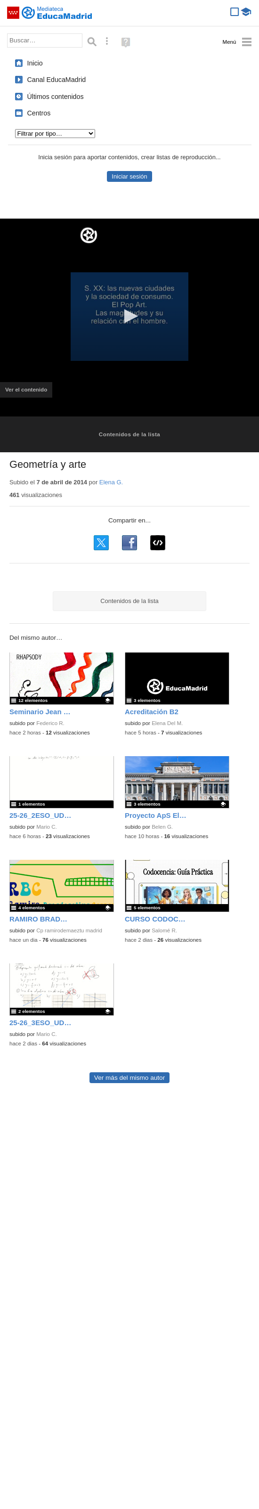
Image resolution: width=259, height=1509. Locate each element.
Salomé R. (164, 930)
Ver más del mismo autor (129, 1077)
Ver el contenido (28, 392)
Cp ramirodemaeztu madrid (69, 930)
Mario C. (46, 827)
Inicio (35, 63)
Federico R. (50, 723)
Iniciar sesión (129, 176)
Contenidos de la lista (129, 434)
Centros (39, 113)
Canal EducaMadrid (56, 79)
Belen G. (162, 827)
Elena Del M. (167, 723)
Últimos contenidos (55, 96)
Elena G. (111, 482)
